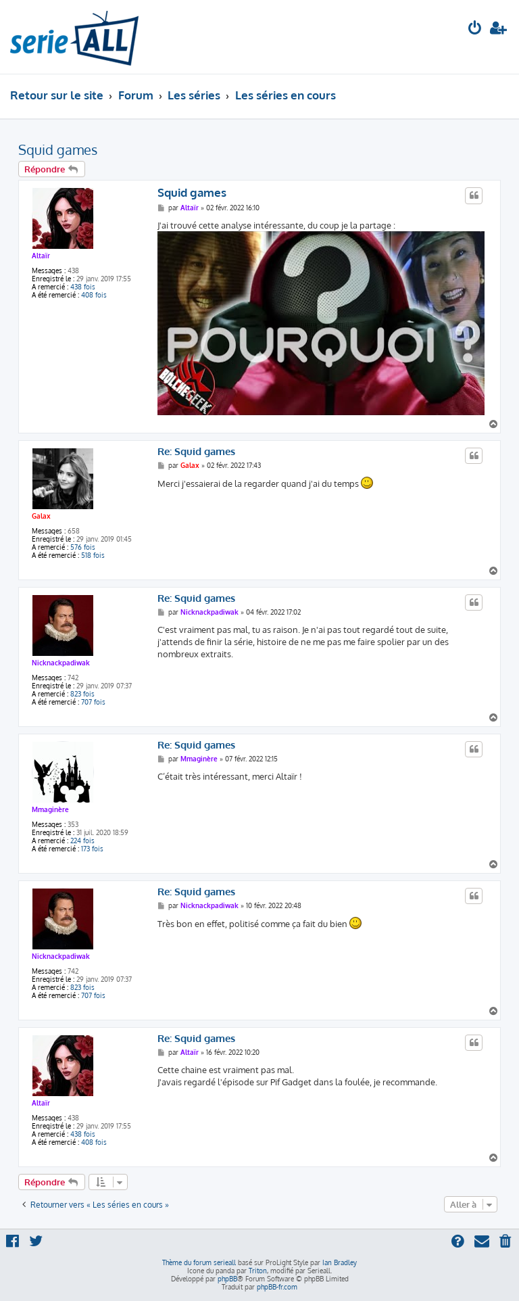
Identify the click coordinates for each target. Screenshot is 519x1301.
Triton (258, 1271)
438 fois (82, 287)
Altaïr (41, 256)
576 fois (82, 547)
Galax (41, 516)
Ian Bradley (339, 1262)
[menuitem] (475, 29)
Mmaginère (50, 809)
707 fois (93, 702)
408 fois (94, 295)
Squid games (57, 149)
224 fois (82, 840)
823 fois (82, 694)
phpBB (227, 1279)
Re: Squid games (196, 452)
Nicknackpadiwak (61, 663)
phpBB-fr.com (277, 1287)
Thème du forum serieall (199, 1262)
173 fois (92, 849)
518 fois (93, 555)
